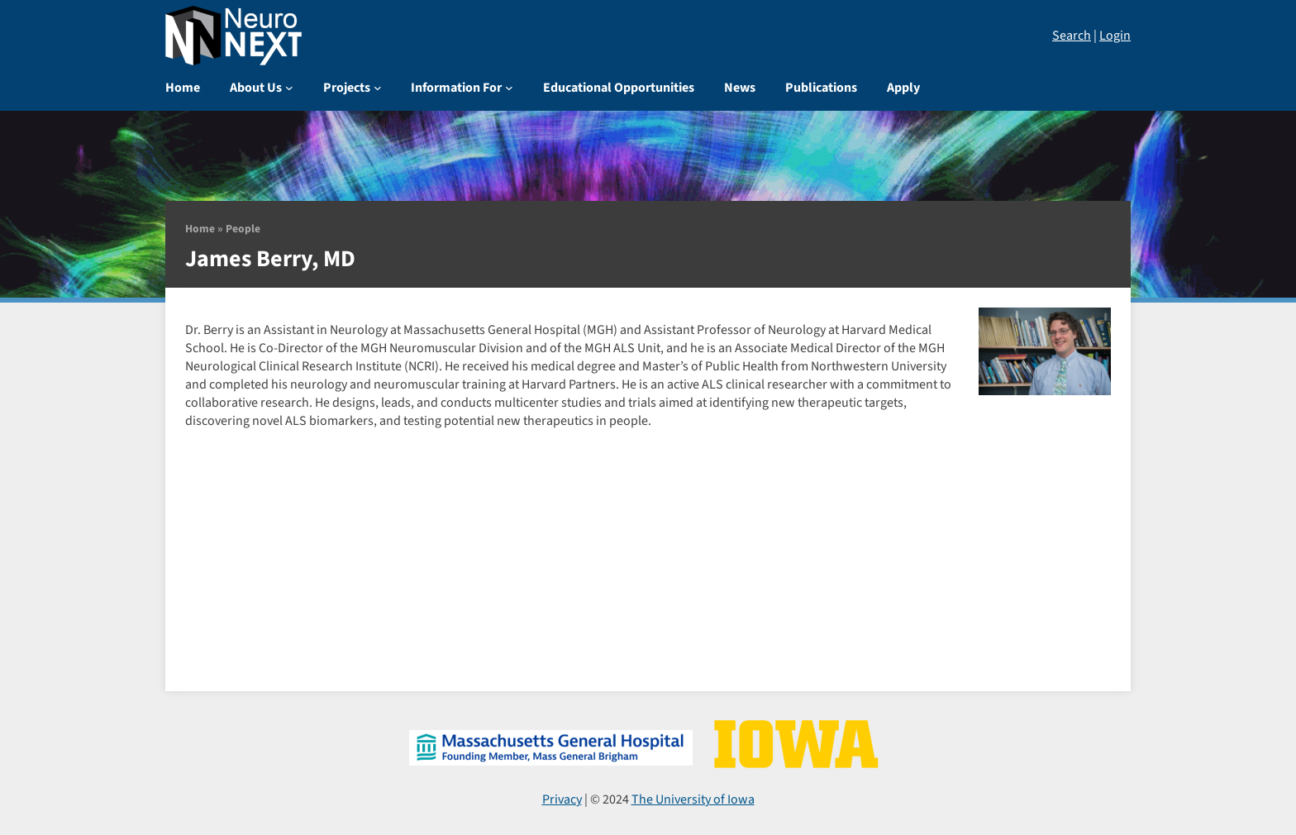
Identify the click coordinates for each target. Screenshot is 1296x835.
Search (1071, 35)
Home (200, 228)
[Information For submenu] (509, 88)
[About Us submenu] (289, 88)
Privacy (562, 799)
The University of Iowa (693, 799)
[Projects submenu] (378, 88)
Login (1115, 35)
